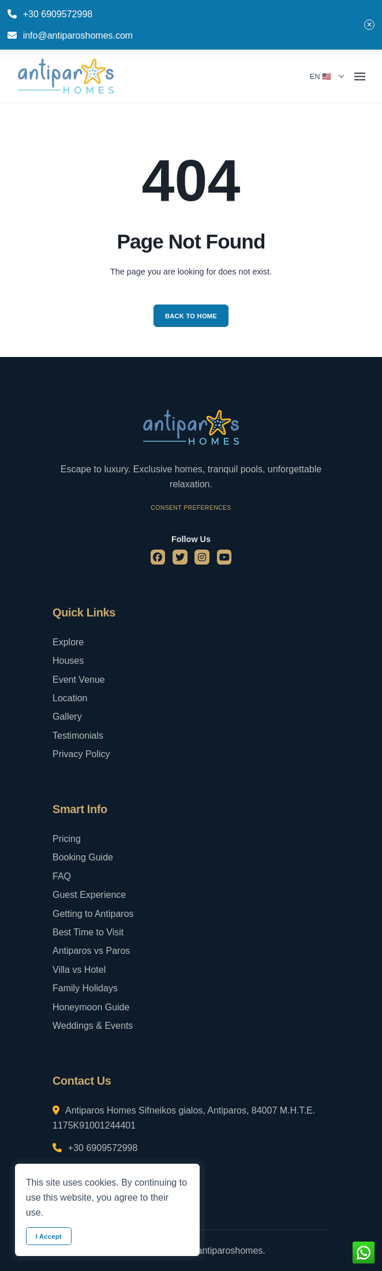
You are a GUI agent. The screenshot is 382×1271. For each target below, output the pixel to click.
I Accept (49, 1236)
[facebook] (158, 557)
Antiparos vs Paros (91, 951)
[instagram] (201, 557)
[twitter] (180, 557)
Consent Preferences (191, 508)
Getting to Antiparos (93, 914)
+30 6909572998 (58, 14)
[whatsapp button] (363, 1253)
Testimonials (78, 735)
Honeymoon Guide (91, 1007)
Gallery (67, 716)
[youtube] (224, 557)
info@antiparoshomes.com (78, 35)
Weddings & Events (93, 1026)
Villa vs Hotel (79, 970)
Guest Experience (89, 895)
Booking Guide (83, 857)
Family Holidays (85, 988)
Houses (68, 660)
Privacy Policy (81, 754)
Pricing (67, 839)
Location (70, 698)
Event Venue (79, 680)
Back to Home (191, 316)
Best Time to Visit (88, 932)
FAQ (62, 876)
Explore (68, 642)
